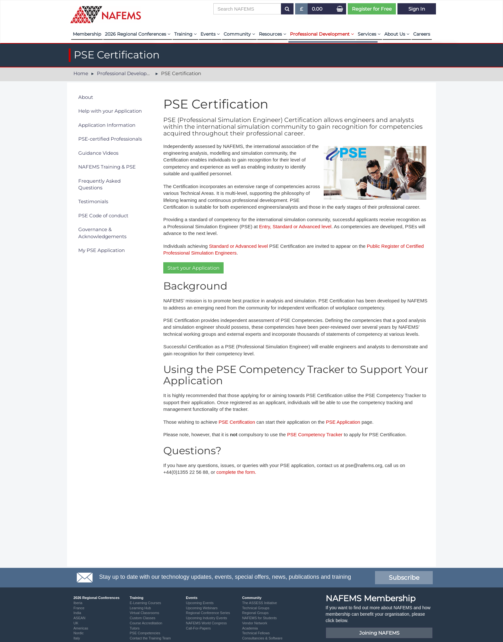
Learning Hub (140, 608)
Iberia (77, 603)
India (77, 613)
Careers (421, 34)
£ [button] (301, 10)
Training (185, 34)
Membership (87, 34)
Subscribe (404, 577)
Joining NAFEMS (379, 633)
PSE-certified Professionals (110, 139)
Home (80, 73)
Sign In (416, 9)
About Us (396, 34)
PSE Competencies (145, 633)
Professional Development (322, 34)
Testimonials (93, 201)
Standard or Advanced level (238, 246)
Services (369, 34)
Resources (272, 34)
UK (75, 623)
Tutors (135, 628)
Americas (80, 628)
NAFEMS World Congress (206, 623)
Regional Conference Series (208, 613)
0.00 (317, 9)
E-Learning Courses (145, 603)
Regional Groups (255, 613)
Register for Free (372, 9)
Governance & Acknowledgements (102, 232)
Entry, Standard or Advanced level (295, 226)
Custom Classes (142, 618)
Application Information (106, 125)
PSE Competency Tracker (315, 434)
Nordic (78, 633)
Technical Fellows (256, 633)
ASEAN (79, 618)
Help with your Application (110, 111)
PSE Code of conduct (103, 216)
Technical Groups (255, 608)
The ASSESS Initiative (259, 603)
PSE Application (344, 422)
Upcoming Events (199, 603)
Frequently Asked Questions (99, 184)
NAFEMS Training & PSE (107, 167)
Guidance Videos (98, 153)
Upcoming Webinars (201, 608)
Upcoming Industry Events (206, 618)
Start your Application (193, 268)
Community (239, 34)
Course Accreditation (146, 623)
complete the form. (236, 472)
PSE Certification (237, 422)
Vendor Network (254, 623)
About (85, 97)
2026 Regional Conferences (137, 34)
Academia (250, 628)
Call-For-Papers (198, 628)
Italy (76, 638)
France (78, 608)
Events (210, 34)
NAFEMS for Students (259, 618)
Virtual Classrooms (144, 613)
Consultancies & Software (262, 638)
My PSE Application (101, 250)
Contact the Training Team (150, 638)
